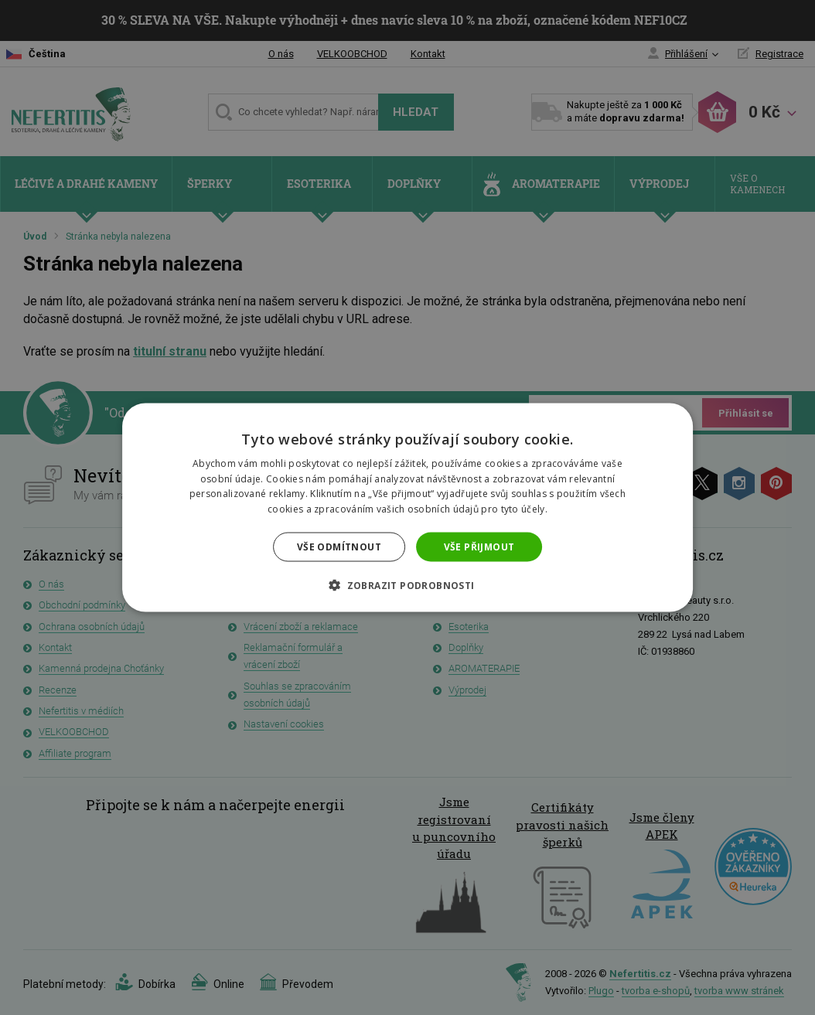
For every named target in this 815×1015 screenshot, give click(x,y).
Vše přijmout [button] (479, 546)
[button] (407, 585)
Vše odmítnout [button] (339, 546)
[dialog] (407, 507)
